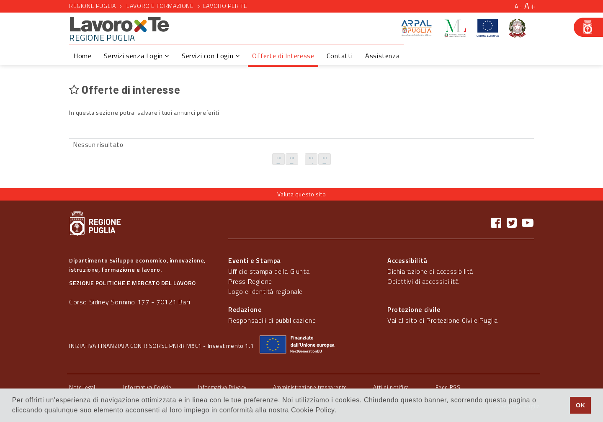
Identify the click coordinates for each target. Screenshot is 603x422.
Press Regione (250, 281)
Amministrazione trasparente (310, 387)
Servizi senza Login (136, 56)
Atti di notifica (391, 387)
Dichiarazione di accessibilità (430, 271)
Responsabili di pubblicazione (272, 320)
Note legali (83, 387)
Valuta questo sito (301, 194)
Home (82, 56)
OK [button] (580, 405)
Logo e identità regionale (265, 291)
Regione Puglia (92, 5)
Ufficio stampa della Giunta (268, 271)
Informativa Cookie (147, 387)
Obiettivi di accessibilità (423, 281)
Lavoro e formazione (159, 5)
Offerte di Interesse (283, 56)
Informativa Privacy (222, 387)
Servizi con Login (211, 56)
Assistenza (382, 56)
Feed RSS (448, 387)
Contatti (340, 56)
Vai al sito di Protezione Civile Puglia (442, 320)
